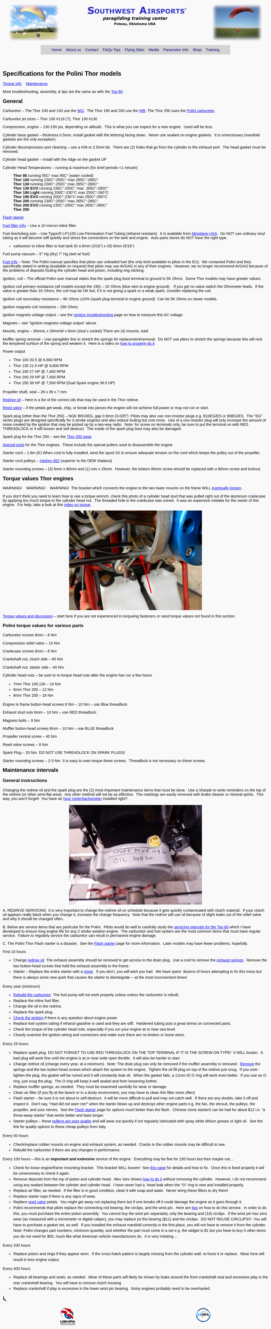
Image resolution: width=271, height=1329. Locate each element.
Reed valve (12, 408)
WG (80, 111)
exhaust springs (230, 960)
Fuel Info (10, 262)
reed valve (37, 1202)
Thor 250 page (79, 437)
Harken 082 (49, 461)
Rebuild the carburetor (32, 995)
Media (154, 50)
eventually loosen (226, 488)
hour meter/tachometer (82, 798)
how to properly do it (137, 343)
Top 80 (117, 92)
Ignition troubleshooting (94, 315)
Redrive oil (12, 400)
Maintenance (36, 84)
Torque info (12, 84)
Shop (197, 50)
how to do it (152, 1179)
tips (195, 1208)
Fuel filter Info (14, 225)
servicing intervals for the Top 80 (201, 927)
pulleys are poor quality (71, 1121)
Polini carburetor (200, 111)
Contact (91, 50)
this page (158, 1168)
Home (57, 50)
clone (88, 971)
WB (142, 111)
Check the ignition (28, 1018)
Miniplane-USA (204, 233)
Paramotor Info (175, 50)
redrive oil (36, 960)
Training (212, 50)
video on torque (77, 505)
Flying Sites (134, 50)
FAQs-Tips (111, 50)
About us (73, 50)
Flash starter (13, 217)
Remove (247, 1064)
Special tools (13, 445)
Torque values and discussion (28, 616)
